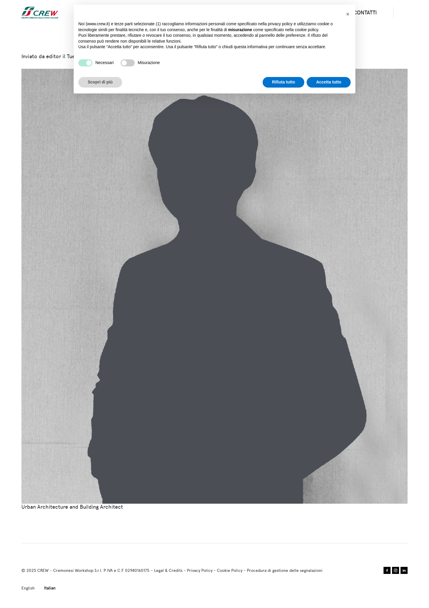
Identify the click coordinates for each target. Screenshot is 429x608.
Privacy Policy (199, 570)
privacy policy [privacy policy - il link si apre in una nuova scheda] (280, 23)
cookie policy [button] (306, 29)
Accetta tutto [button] (328, 82)
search (405, 12)
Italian (49, 588)
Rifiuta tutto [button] (283, 82)
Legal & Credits (168, 570)
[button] (347, 14)
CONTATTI (365, 12)
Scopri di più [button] (100, 82)
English (28, 588)
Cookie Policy (229, 570)
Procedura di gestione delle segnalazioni (284, 570)
